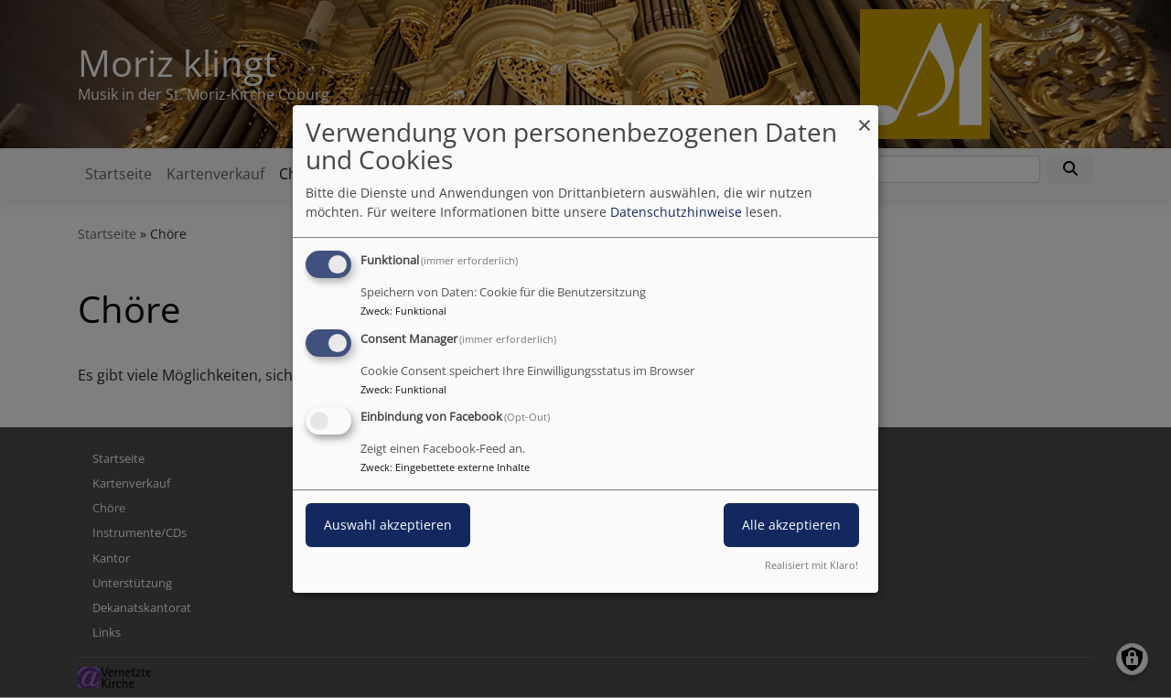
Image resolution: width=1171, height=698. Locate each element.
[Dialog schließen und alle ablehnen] (864, 116)
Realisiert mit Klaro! (811, 565)
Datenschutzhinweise (676, 211)
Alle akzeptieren (791, 525)
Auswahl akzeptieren (388, 525)
